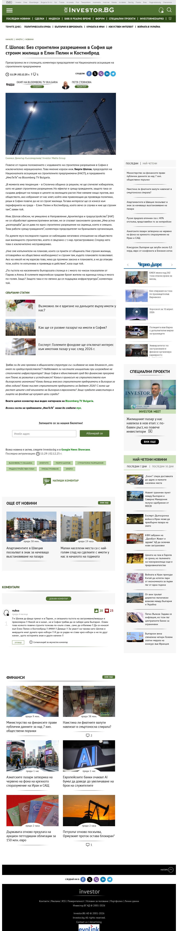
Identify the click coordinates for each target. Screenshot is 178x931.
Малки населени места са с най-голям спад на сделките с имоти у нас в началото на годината (85, 552)
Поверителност (76, 901)
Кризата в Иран (95, 27)
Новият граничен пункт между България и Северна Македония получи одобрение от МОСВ (158, 499)
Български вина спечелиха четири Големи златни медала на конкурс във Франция (159, 638)
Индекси (54, 18)
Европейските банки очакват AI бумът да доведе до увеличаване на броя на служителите (88, 781)
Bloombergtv (34, 2)
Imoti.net (106, 2)
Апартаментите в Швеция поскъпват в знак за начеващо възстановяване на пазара (147, 205)
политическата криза (37, 27)
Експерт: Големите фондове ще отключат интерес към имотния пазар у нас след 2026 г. (76, 346)
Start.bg (131, 2)
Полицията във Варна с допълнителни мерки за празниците (149, 332)
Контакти (44, 901)
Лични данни (132, 901)
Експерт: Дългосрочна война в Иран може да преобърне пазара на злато (157, 520)
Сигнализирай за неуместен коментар (50, 642)
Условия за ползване (97, 901)
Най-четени (150, 163)
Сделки (39, 18)
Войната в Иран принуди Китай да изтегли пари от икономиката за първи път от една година (159, 579)
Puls (77, 2)
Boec (145, 2)
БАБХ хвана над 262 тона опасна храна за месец (149, 277)
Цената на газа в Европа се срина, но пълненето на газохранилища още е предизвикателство (158, 560)
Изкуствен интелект (121, 27)
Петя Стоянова (81, 82)
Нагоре (167, 869)
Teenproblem (86, 2)
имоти (69, 468)
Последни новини (18, 18)
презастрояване (50, 468)
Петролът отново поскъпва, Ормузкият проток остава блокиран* (89, 834)
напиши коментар (66, 480)
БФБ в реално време (77, 18)
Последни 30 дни (163, 466)
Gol (55, 2)
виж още (104, 503)
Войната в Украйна (148, 27)
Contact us (82, 922)
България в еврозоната (68, 27)
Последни (132, 163)
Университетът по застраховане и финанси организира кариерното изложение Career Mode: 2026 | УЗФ (148, 352)
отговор (18, 642)
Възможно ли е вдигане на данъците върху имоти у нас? (77, 308)
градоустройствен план (21, 468)
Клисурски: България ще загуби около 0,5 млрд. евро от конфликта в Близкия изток (149, 249)
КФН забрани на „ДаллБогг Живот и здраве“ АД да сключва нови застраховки (157, 540)
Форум (99, 18)
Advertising (96, 922)
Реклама (55, 901)
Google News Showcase (75, 449)
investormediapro (152, 18)
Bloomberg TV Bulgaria (79, 401)
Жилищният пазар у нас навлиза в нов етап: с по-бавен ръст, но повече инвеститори (146, 425)
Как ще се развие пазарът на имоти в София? (72, 327)
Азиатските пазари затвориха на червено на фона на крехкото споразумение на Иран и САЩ (149, 234)
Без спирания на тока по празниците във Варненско (149, 295)
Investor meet (170, 18)
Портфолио (116, 901)
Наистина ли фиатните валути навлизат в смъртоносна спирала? (149, 190)
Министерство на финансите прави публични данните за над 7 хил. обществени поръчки (146, 176)
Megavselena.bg (155, 2)
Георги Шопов (63, 463)
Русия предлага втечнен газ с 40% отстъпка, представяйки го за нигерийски (149, 220)
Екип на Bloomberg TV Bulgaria (37, 82)
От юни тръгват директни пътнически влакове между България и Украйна (158, 599)
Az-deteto (122, 2)
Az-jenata (70, 2)
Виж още (150, 441)
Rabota (114, 2)
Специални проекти (122, 18)
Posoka (138, 2)
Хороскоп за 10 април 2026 (149, 314)
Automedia (97, 2)
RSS (64, 901)
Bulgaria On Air (46, 2)
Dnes (25, 2)
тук (78, 408)
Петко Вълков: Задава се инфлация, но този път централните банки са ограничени (158, 619)
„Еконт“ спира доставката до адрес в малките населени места (159, 480)
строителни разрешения (90, 463)
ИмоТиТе (43, 463)
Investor (18, 2)
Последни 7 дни (137, 466)
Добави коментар (58, 598)
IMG (9, 2)
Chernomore (167, 2)
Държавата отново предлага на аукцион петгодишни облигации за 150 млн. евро (31, 836)
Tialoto (61, 2)
